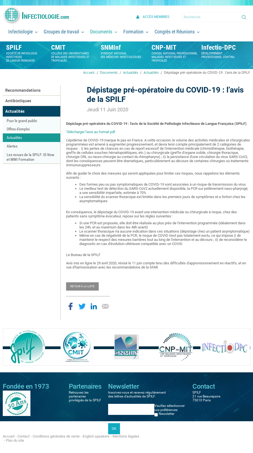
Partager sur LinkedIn (93, 306)
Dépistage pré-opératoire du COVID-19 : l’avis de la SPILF (207, 72)
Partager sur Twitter (82, 306)
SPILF (14, 47)
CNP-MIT (164, 47)
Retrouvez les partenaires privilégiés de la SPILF (85, 396)
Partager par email (105, 306)
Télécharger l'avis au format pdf (90, 132)
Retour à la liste (82, 286)
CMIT (58, 47)
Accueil (89, 72)
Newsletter (166, 414)
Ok (244, 16)
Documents (109, 72)
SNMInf (111, 47)
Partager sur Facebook (70, 306)
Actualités (130, 72)
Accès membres (156, 17)
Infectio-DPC (218, 47)
